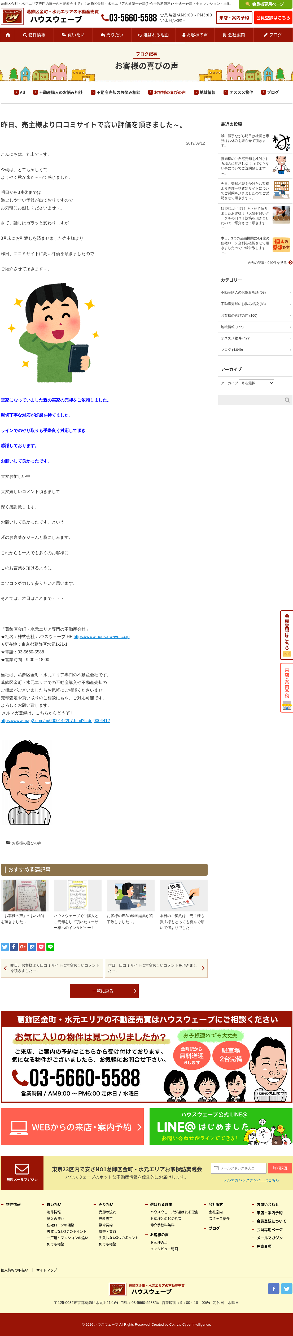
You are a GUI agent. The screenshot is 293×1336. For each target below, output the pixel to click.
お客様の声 (197, 34)
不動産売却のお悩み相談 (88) (243, 304)
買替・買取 (107, 1231)
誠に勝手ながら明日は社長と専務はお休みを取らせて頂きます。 (245, 140)
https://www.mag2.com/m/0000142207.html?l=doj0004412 (55, 720)
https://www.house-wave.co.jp (102, 636)
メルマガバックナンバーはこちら (251, 1180)
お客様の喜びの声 (170, 92)
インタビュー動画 (164, 1248)
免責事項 (264, 1246)
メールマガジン (270, 1237)
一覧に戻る (102, 991)
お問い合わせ (268, 1204)
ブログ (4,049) (232, 350)
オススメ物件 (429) (236, 338)
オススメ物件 (241, 92)
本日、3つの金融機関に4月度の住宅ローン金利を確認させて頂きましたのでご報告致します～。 (245, 245)
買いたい (76, 34)
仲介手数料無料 (162, 1224)
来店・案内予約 (234, 17)
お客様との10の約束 (166, 1218)
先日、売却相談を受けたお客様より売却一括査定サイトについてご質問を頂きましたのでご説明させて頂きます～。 (245, 191)
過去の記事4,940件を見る (267, 263)
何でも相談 (55, 1243)
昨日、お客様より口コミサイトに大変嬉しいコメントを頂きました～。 (54, 968)
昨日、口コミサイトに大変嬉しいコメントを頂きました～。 (152, 968)
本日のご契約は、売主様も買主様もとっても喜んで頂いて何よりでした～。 (182, 922)
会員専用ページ (270, 1229)
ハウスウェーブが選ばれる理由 (174, 1211)
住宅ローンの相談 (60, 1224)
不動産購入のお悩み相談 (61, 92)
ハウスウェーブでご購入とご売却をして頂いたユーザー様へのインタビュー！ (76, 922)
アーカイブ (229, 383)
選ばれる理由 (156, 34)
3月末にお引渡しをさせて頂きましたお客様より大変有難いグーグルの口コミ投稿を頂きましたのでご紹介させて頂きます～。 (245, 218)
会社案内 (236, 34)
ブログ (275, 34)
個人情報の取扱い (14, 1269)
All (22, 92)
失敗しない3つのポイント (67, 1231)
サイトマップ (46, 1269)
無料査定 (106, 1218)
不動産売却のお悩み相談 (118, 92)
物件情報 (36, 34)
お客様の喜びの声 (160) (239, 315)
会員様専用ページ (268, 4)
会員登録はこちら (273, 17)
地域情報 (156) (232, 327)
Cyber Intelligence (196, 1324)
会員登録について (271, 1221)
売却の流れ (107, 1211)
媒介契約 (106, 1224)
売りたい (114, 34)
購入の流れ (55, 1218)
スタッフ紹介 (219, 1218)
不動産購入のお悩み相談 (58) (243, 292)
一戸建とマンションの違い (67, 1237)
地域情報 (208, 92)
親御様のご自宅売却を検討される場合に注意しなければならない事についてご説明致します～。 (245, 166)
